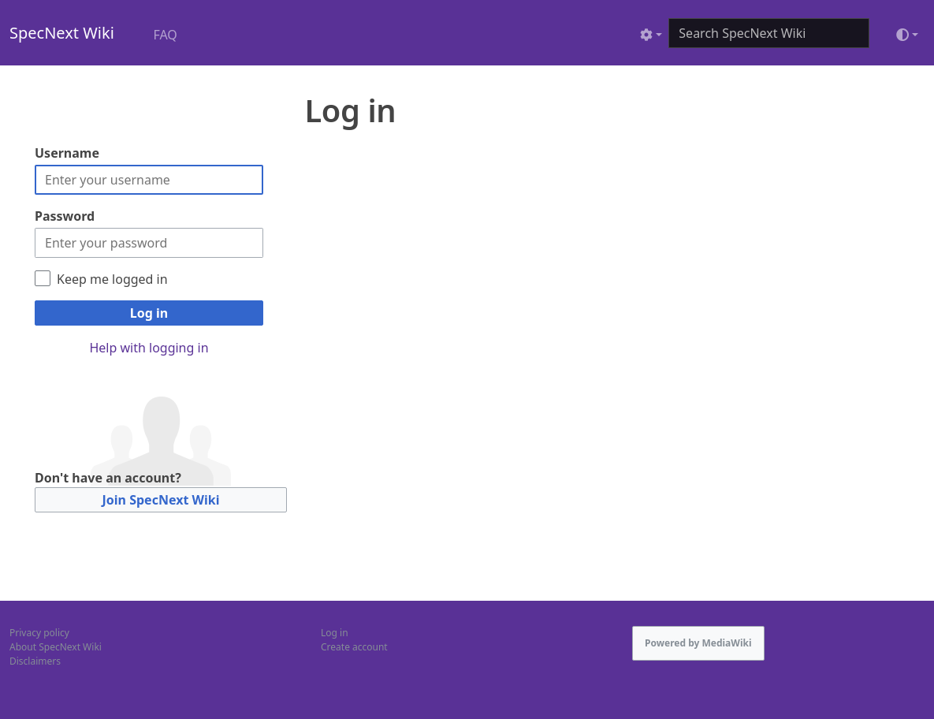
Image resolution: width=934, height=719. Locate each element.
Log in (149, 313)
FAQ (165, 34)
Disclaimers (35, 661)
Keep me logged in (112, 279)
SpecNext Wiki (61, 32)
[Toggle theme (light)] (907, 34)
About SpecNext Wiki (55, 647)
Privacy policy (39, 632)
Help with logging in (148, 347)
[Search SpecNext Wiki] (768, 33)
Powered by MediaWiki (698, 643)
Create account (354, 647)
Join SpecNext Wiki (161, 500)
